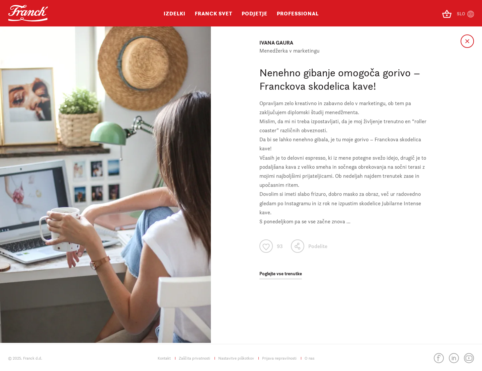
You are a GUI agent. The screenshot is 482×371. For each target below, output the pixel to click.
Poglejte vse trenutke (280, 274)
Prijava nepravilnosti (279, 358)
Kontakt (164, 358)
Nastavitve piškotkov (236, 358)
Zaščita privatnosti (194, 358)
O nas (309, 358)
